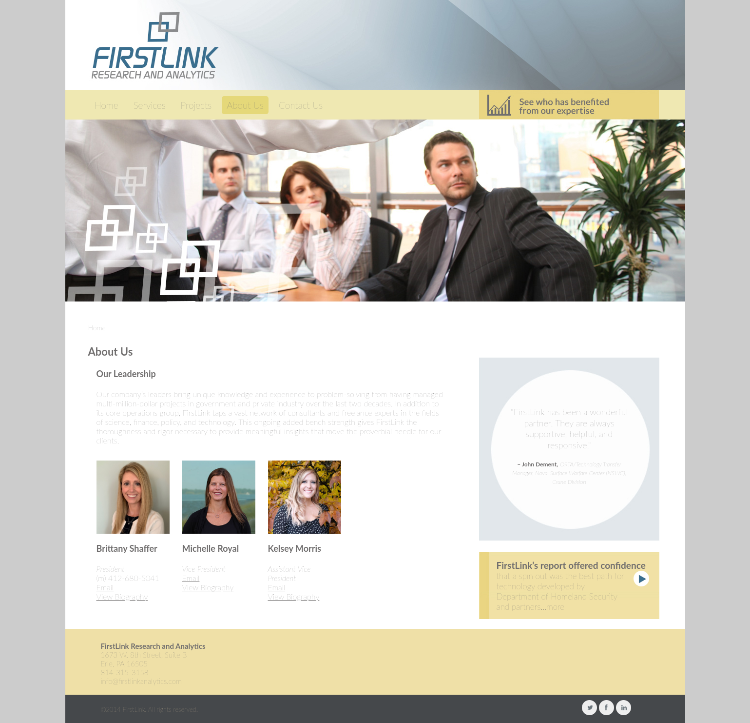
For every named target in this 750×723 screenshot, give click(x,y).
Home (106, 105)
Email (105, 587)
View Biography (122, 596)
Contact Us (301, 105)
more (555, 607)
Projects (196, 105)
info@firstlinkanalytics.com (141, 681)
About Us (245, 105)
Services (150, 105)
